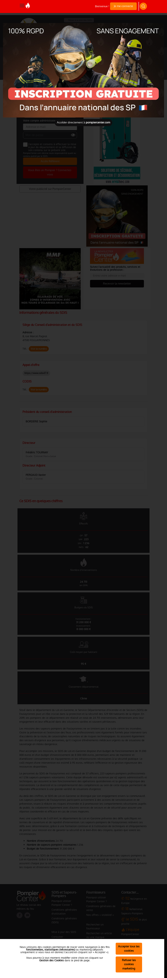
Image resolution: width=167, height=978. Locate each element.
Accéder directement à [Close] (83, 122)
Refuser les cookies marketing (129, 964)
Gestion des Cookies (51, 960)
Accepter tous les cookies (128, 948)
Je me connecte (123, 6)
